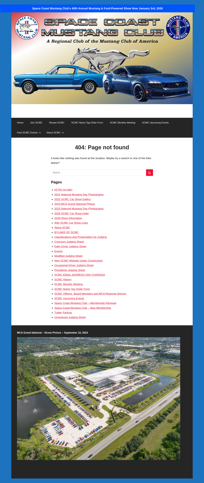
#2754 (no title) (63, 189)
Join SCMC (36, 122)
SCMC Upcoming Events (155, 122)
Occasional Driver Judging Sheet (74, 265)
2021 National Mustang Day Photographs (79, 194)
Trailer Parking (63, 312)
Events (58, 251)
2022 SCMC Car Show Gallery (72, 199)
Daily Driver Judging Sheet (70, 246)
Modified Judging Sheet (68, 255)
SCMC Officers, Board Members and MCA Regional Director (90, 293)
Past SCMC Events (29, 132)
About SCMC (55, 132)
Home (20, 122)
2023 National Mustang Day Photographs (79, 208)
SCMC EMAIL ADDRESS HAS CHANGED (79, 274)
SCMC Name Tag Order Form (87, 122)
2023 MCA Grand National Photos (74, 203)
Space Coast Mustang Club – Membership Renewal (85, 303)
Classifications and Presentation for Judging (80, 237)
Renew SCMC (56, 122)
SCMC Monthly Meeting (122, 122)
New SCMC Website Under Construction (78, 260)
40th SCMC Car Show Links (71, 222)
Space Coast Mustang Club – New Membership (82, 307)
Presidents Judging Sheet (69, 270)
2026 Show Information (68, 218)
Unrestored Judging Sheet (70, 317)
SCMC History (62, 279)
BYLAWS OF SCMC (66, 232)
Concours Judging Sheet (69, 241)
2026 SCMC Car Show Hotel (71, 213)
